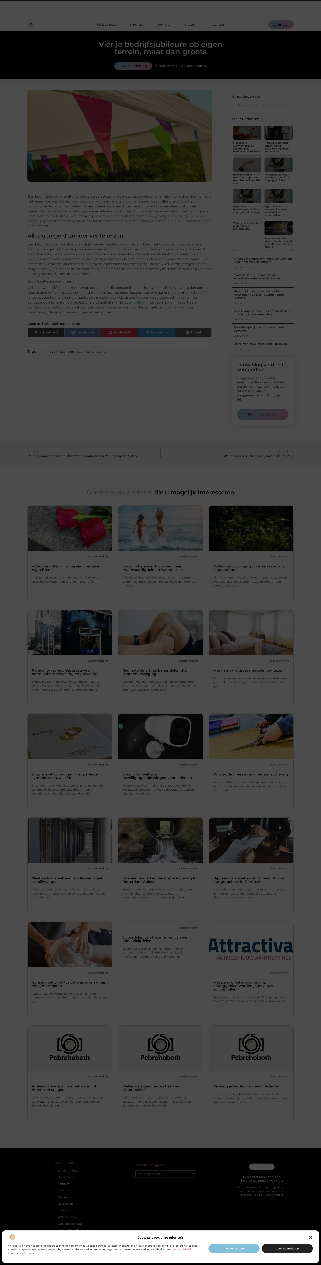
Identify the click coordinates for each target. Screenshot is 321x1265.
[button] (311, 1238)
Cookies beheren (287, 1248)
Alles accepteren (234, 1248)
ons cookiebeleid (182, 1249)
